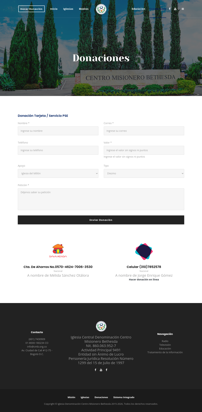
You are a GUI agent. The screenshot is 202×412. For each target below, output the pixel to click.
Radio (165, 341)
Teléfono (23, 142)
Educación (165, 348)
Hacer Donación (31, 9)
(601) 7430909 (37, 339)
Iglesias (85, 397)
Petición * (23, 185)
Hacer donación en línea (144, 279)
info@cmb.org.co (37, 346)
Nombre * (23, 123)
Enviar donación (101, 220)
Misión (71, 397)
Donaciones (101, 397)
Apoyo (21, 165)
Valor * (108, 142)
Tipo (106, 165)
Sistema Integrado (123, 397)
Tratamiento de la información (165, 352)
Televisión (165, 344)
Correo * (109, 123)
